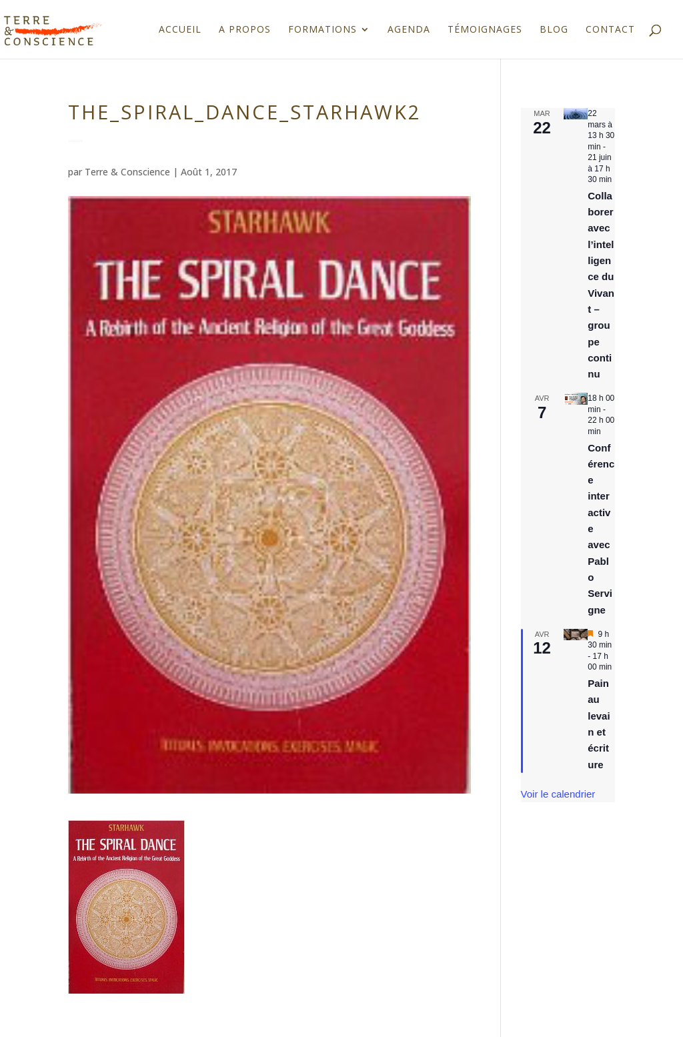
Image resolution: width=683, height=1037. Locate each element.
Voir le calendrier (558, 794)
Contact (610, 30)
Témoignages (485, 30)
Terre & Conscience (127, 171)
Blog (554, 30)
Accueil (180, 30)
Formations (322, 30)
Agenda (409, 30)
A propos (245, 30)
